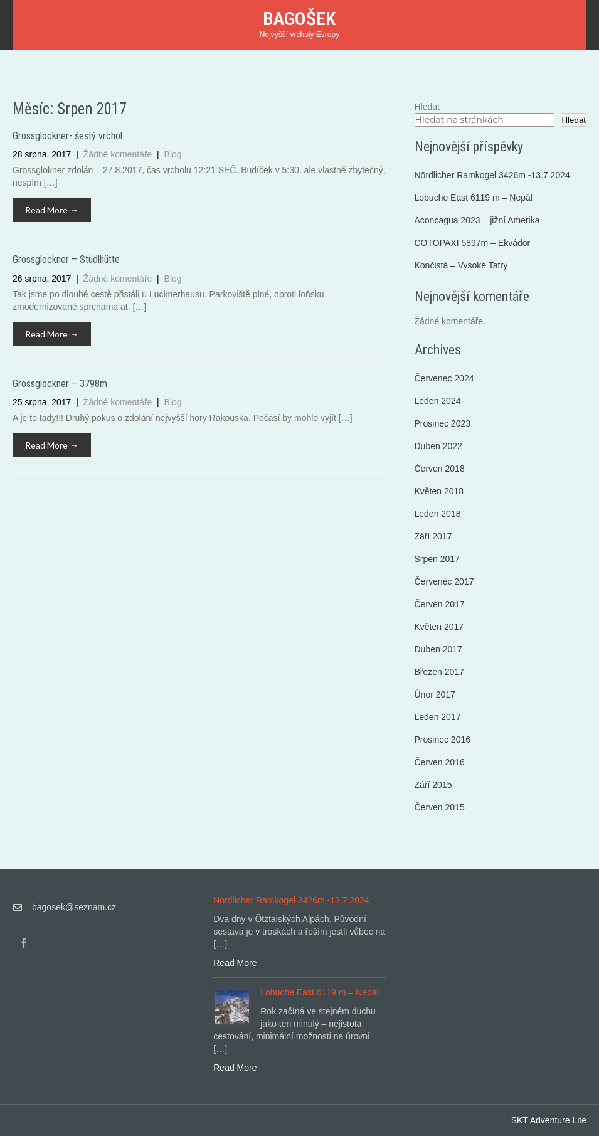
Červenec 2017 (444, 581)
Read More (235, 963)
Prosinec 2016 (443, 740)
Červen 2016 (440, 762)
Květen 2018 (439, 491)
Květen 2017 (439, 627)
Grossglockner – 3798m (60, 384)
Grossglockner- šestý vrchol (67, 136)
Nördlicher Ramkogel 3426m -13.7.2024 (492, 175)
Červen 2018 (440, 469)
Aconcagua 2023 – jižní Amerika (477, 220)
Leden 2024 (438, 401)
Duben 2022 (438, 446)
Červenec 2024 (444, 378)
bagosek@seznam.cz (74, 907)
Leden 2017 (438, 717)
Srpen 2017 (437, 559)
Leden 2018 (438, 514)
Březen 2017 (439, 672)
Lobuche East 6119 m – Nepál (474, 198)
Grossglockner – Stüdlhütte (66, 259)
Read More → (51, 209)
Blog (173, 154)
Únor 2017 (435, 694)
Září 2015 (433, 785)
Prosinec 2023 (443, 423)
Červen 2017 (440, 604)
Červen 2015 (440, 807)
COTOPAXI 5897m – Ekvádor (473, 243)
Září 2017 (433, 536)
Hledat (427, 107)
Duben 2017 (438, 649)
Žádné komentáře (119, 154)
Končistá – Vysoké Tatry (461, 265)
